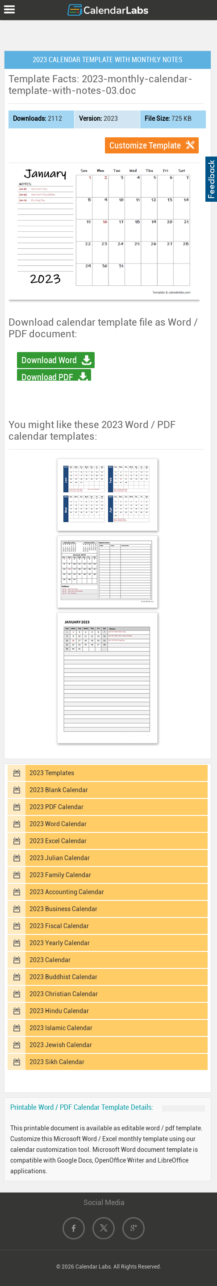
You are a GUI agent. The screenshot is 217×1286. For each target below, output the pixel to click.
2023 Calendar (50, 959)
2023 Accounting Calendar (66, 892)
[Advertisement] (108, 33)
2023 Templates (51, 773)
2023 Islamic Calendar (60, 1027)
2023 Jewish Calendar (60, 1044)
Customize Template (145, 145)
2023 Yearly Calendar (59, 942)
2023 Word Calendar (58, 824)
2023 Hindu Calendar (59, 1010)
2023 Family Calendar (60, 875)
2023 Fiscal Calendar (59, 925)
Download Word (49, 360)
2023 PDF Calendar (56, 807)
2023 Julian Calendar (59, 858)
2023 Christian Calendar (63, 993)
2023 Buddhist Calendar (63, 976)
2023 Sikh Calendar (56, 1061)
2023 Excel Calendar (58, 841)
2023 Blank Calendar (58, 790)
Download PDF (47, 377)
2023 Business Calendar (63, 909)
